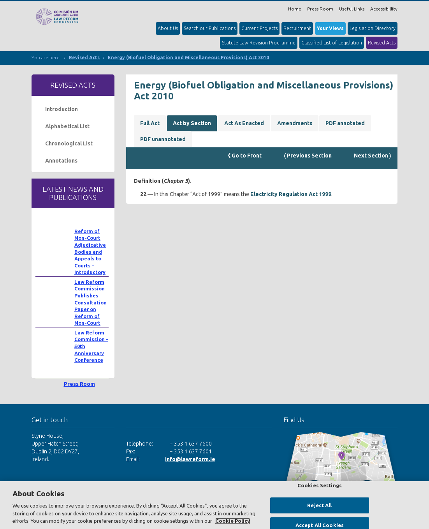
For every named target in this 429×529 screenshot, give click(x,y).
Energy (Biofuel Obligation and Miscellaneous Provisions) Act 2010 (188, 57)
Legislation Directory (373, 28)
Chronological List (69, 143)
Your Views (330, 28)
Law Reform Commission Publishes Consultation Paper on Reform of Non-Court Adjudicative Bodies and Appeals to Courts (90, 316)
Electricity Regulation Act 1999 (290, 194)
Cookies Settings (319, 485)
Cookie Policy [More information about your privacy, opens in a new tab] (232, 521)
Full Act (150, 123)
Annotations (61, 160)
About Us (168, 28)
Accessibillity (383, 8)
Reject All (319, 505)
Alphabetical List (67, 126)
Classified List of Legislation (331, 42)
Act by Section (192, 123)
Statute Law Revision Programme (258, 42)
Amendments (294, 123)
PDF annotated (345, 123)
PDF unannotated (163, 139)
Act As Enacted (244, 123)
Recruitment (297, 28)
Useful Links (351, 8)
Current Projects (259, 28)
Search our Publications (210, 28)
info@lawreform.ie (190, 459)
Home (294, 8)
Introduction (61, 109)
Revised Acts (382, 42)
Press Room (320, 8)
